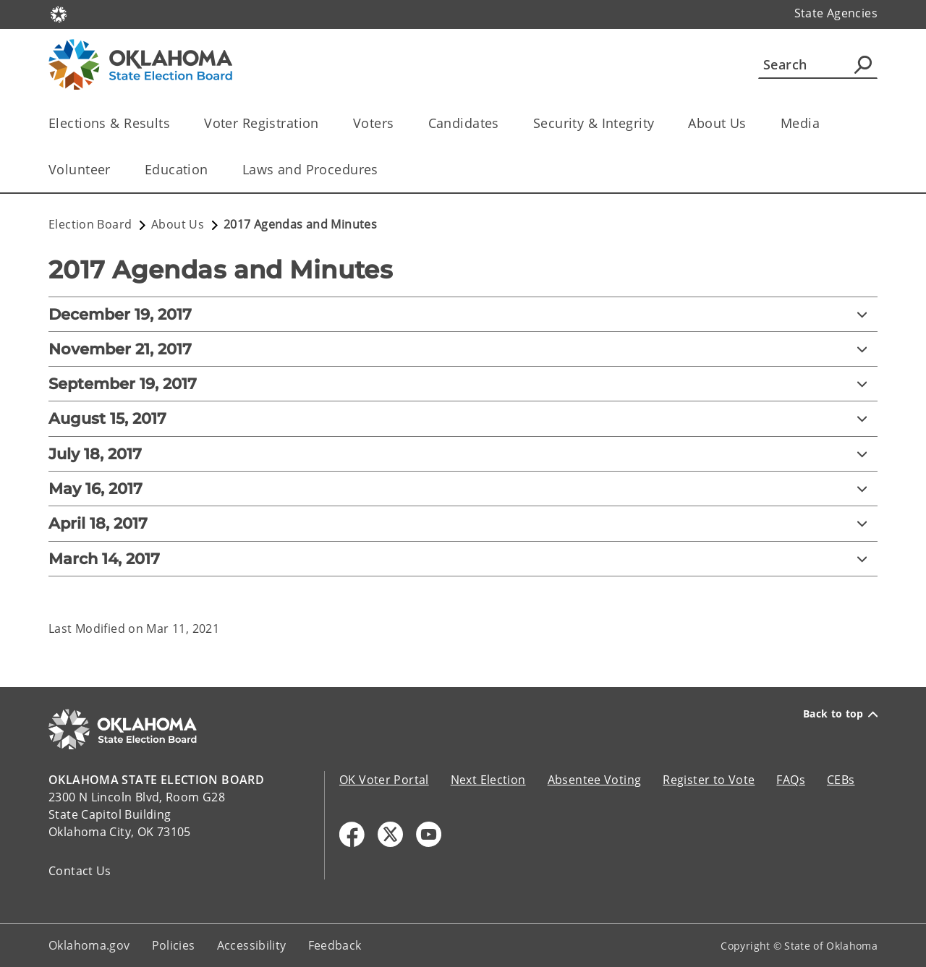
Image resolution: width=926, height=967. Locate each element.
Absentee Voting (595, 780)
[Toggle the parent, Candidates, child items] (504, 123)
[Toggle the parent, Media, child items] (824, 123)
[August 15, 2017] (463, 418)
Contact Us (79, 871)
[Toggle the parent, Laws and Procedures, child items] (383, 169)
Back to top (840, 714)
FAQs (790, 780)
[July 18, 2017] (463, 454)
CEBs (841, 780)
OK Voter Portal (384, 780)
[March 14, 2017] (463, 559)
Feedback (335, 945)
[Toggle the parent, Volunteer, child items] (115, 169)
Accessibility (251, 945)
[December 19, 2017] (463, 314)
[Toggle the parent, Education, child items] (213, 169)
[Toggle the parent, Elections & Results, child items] (174, 123)
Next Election (488, 780)
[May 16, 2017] (463, 489)
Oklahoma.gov (89, 945)
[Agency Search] (863, 64)
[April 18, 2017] (463, 523)
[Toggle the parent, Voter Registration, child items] (323, 123)
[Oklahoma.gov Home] (58, 13)
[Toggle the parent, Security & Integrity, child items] (658, 123)
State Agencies (836, 13)
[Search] (818, 64)
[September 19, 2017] (463, 384)
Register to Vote (709, 780)
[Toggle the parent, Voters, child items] (399, 123)
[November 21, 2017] (463, 349)
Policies (173, 945)
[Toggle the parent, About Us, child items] (751, 123)
